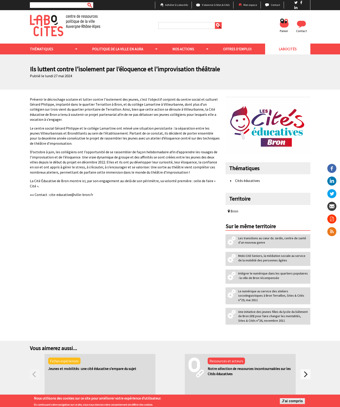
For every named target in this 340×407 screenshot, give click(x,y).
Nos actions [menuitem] (183, 49)
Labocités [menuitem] (288, 49)
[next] (305, 374)
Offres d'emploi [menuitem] (237, 49)
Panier (284, 31)
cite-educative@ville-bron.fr (71, 194)
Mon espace (250, 5)
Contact (275, 5)
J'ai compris (292, 402)
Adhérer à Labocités (176, 5)
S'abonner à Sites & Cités (216, 5)
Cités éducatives (247, 180)
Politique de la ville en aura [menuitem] (117, 49)
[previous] (35, 374)
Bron (233, 211)
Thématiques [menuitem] (41, 49)
